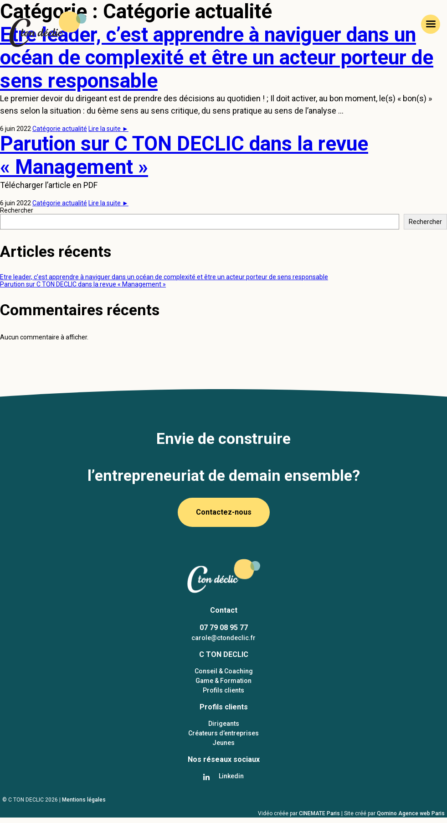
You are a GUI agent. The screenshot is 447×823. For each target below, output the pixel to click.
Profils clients (223, 690)
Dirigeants (223, 723)
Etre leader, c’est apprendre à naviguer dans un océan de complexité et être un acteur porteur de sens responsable (164, 277)
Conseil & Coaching (224, 671)
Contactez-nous (224, 512)
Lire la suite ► (108, 128)
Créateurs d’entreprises (223, 733)
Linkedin (231, 776)
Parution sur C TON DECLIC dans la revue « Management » (184, 155)
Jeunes (223, 742)
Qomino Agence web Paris (411, 813)
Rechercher (16, 210)
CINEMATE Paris (320, 813)
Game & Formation (223, 680)
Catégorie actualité (59, 128)
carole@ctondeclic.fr (223, 637)
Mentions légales (84, 800)
